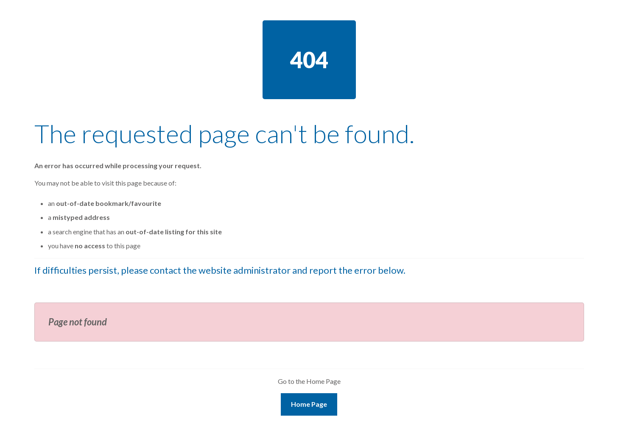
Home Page (309, 404)
